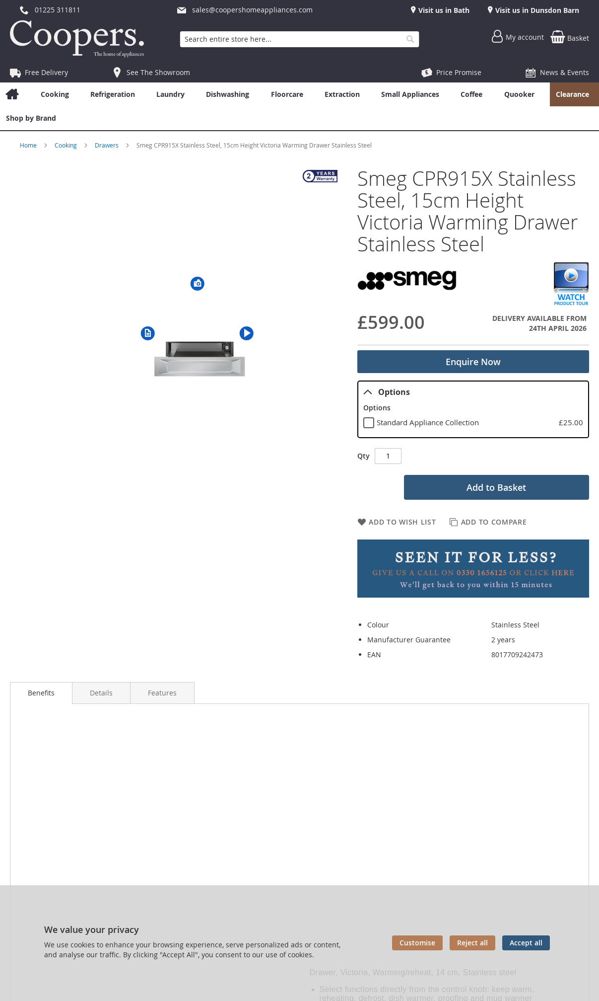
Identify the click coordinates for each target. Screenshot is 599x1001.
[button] (147, 332)
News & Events (564, 72)
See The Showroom (158, 72)
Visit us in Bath (442, 10)
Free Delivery (46, 72)
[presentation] (41, 693)
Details (101, 692)
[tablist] (473, 409)
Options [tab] (386, 391)
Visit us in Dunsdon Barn (536, 10)
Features (162, 692)
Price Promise (458, 72)
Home (29, 145)
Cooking (66, 145)
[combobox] (299, 39)
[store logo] (79, 39)
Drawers (107, 145)
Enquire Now (473, 362)
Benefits (41, 692)
